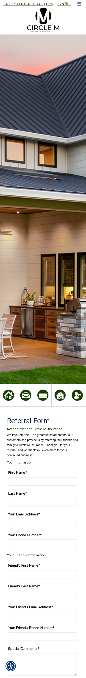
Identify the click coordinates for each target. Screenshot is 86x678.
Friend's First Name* (24, 565)
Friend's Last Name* (24, 586)
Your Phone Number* (25, 535)
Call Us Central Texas (23, 4)
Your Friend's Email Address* (30, 607)
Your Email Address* (24, 514)
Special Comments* (23, 648)
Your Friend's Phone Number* (31, 627)
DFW (49, 4)
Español (64, 4)
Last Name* (17, 493)
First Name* (17, 472)
